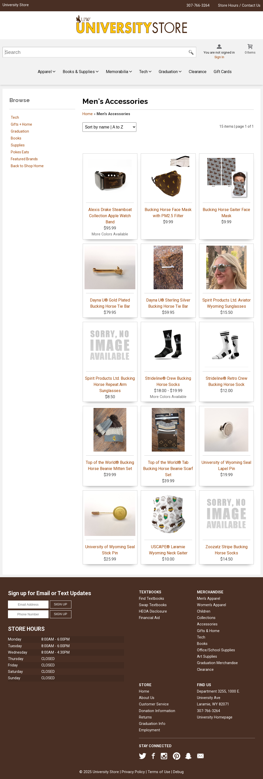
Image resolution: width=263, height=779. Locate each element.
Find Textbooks (151, 598)
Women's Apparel (211, 605)
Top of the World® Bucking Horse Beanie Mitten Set (110, 439)
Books (16, 138)
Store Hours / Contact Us (239, 5)
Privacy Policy (133, 772)
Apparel (46, 71)
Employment (149, 730)
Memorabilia (119, 71)
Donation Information (157, 711)
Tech (145, 71)
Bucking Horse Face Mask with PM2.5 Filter (168, 186)
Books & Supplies (81, 71)
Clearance (197, 71)
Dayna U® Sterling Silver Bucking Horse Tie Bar (168, 277)
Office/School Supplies (216, 650)
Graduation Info (152, 724)
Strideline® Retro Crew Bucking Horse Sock (226, 355)
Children (203, 611)
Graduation (170, 71)
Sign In (219, 57)
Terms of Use (159, 772)
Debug (178, 772)
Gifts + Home (21, 124)
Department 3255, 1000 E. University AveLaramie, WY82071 (218, 697)
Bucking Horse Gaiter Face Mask (226, 186)
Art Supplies (207, 656)
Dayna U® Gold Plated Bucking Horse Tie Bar (109, 277)
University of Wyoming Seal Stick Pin (109, 523)
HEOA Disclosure (153, 611)
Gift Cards (223, 71)
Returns (145, 717)
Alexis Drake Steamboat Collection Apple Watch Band (110, 189)
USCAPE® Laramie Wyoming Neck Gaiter (168, 523)
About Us (146, 698)
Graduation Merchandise (217, 663)
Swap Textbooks (153, 605)
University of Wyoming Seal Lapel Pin (226, 439)
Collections (206, 618)
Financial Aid (149, 618)
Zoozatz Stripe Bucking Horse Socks (226, 523)
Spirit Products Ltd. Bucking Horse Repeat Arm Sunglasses (110, 358)
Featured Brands (24, 159)
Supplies (18, 145)
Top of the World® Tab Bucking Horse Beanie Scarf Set (168, 442)
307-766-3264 (198, 5)
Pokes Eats (20, 152)
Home (87, 114)
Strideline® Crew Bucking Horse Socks (168, 355)
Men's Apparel (208, 598)
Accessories (207, 624)
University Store (16, 5)
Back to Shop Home (27, 166)
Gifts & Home (208, 631)
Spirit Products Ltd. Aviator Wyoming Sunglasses (226, 277)
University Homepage (214, 717)
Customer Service (154, 704)
